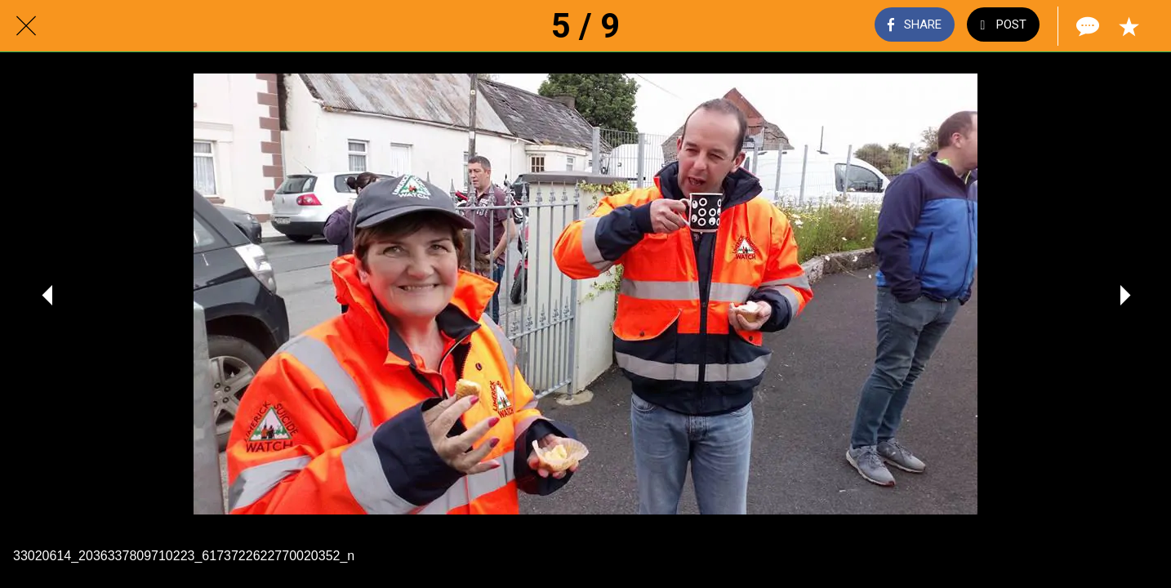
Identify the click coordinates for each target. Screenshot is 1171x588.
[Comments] (1086, 26)
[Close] (26, 26)
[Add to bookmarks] (1128, 26)
